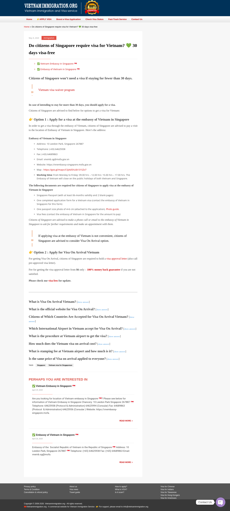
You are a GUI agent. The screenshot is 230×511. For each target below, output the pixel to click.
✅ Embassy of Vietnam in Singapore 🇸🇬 (56, 69)
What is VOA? (121, 489)
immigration (49, 38)
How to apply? (121, 486)
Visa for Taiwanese (168, 492)
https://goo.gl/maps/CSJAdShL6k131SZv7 (64, 169)
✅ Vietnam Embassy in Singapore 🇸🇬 (55, 63)
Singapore (41, 365)
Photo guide (112, 209)
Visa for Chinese (168, 486)
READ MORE (125, 420)
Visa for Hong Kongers (170, 495)
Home (27, 27)
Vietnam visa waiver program (56, 90)
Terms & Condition (32, 489)
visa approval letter (116, 258)
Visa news (73, 489)
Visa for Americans (168, 498)
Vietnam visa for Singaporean (60, 365)
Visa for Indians (167, 489)
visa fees (53, 280)
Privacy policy (30, 486)
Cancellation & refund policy (36, 492)
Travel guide (74, 492)
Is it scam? (119, 492)
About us (73, 486)
